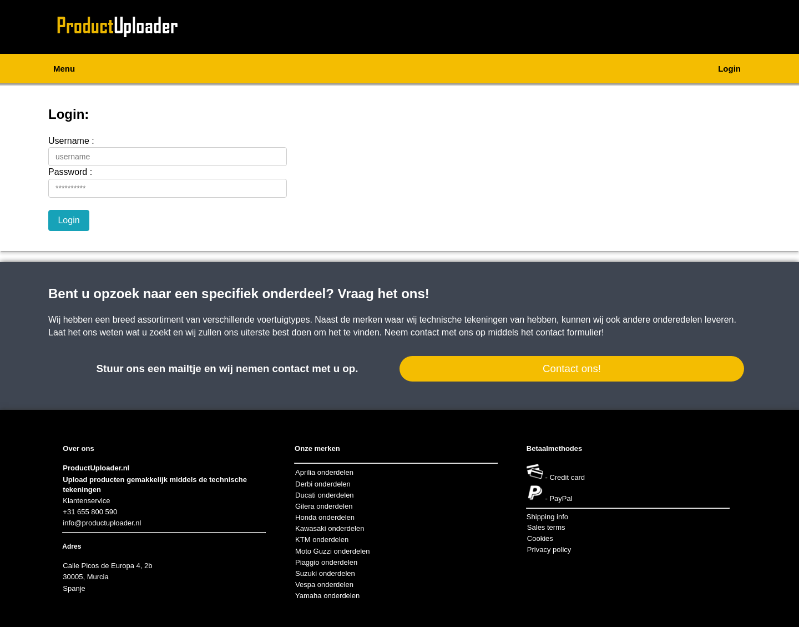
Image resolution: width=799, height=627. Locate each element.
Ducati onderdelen (324, 495)
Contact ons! (572, 368)
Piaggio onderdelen (326, 562)
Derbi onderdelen (323, 484)
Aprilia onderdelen (324, 472)
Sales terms (546, 527)
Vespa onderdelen (324, 584)
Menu (64, 68)
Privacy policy (549, 549)
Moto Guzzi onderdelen (332, 551)
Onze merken (317, 448)
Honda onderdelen (325, 517)
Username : (71, 141)
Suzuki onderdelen (325, 573)
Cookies (540, 538)
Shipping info (547, 517)
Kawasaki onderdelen (329, 528)
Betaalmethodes (554, 448)
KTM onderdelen (321, 539)
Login (729, 68)
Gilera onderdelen (323, 506)
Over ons (78, 448)
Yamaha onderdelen (327, 595)
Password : (70, 172)
